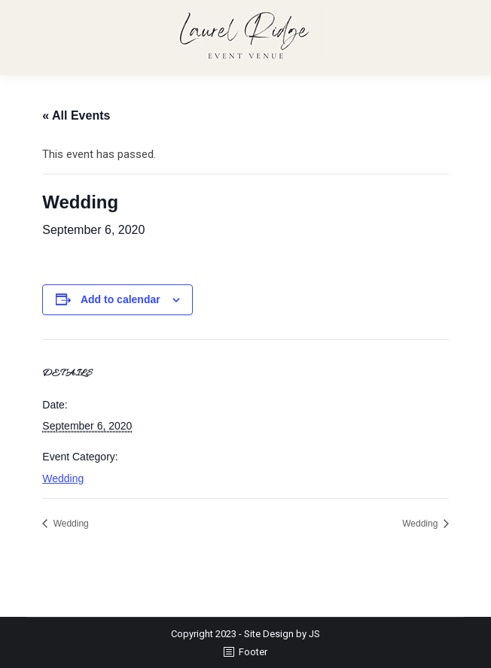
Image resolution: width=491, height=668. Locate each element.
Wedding (63, 478)
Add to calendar (120, 299)
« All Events (76, 115)
